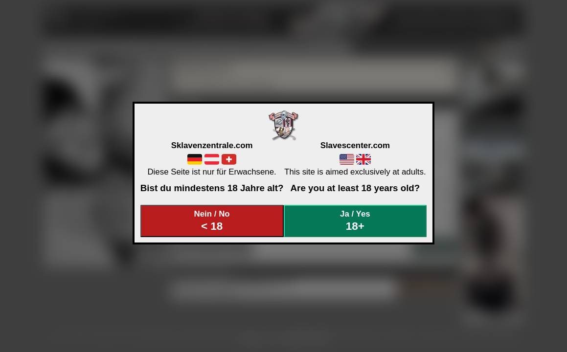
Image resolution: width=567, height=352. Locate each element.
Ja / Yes (355, 220)
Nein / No (212, 220)
